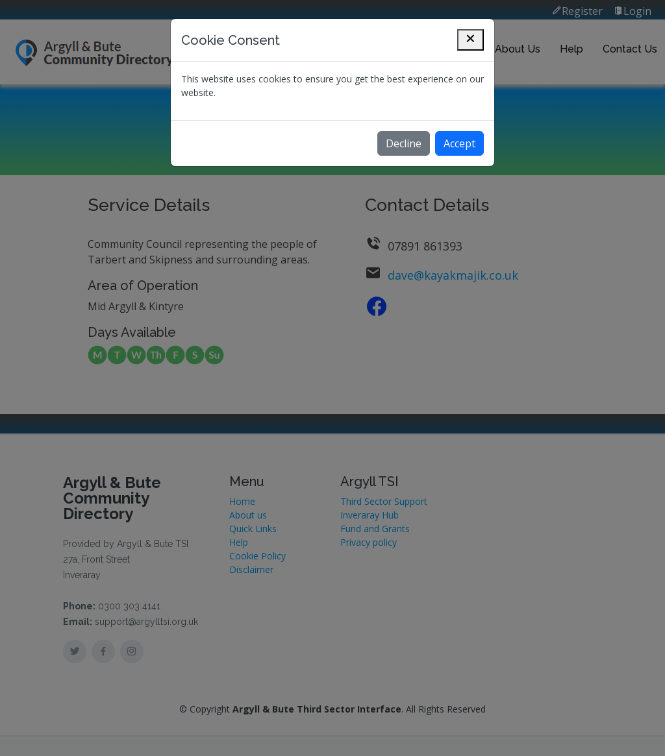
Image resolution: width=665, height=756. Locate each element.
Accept (459, 143)
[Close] (470, 40)
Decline (403, 143)
